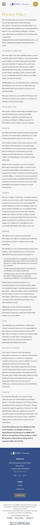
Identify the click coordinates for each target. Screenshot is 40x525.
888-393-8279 (20, 475)
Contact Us (20, 489)
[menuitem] (9, 518)
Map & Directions (20, 471)
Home (20, 485)
